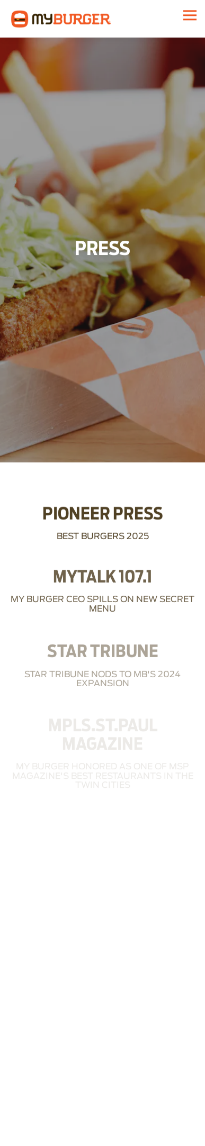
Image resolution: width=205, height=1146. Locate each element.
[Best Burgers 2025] (102, 510)
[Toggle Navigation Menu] (190, 15)
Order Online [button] (102, 1135)
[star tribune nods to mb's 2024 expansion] (102, 653)
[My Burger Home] (61, 18)
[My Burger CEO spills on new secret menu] (102, 579)
